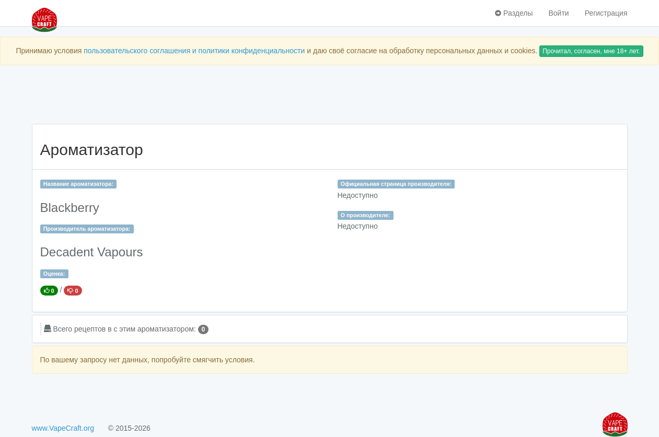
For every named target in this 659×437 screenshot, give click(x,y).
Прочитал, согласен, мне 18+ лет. (591, 51)
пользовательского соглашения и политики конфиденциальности (194, 50)
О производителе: (365, 215)
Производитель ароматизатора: (86, 229)
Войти (558, 13)
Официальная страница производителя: (396, 184)
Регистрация (606, 13)
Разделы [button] (514, 13)
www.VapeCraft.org (63, 428)
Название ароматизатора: (78, 184)
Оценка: (54, 273)
